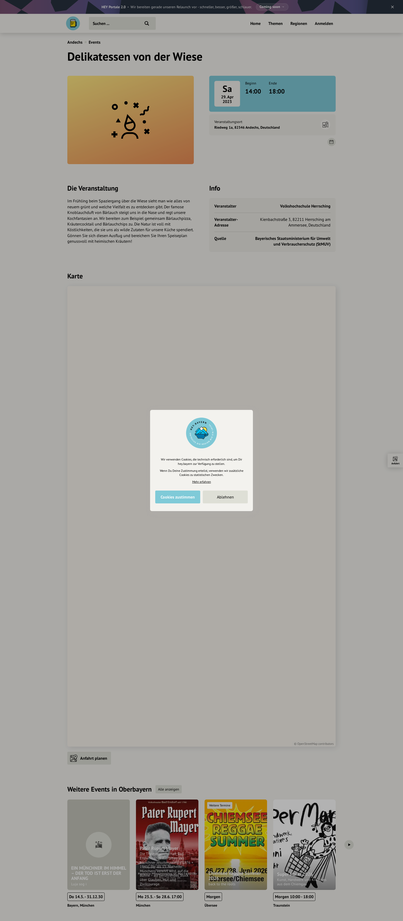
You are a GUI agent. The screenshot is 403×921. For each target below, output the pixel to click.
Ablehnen (225, 497)
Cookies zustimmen (178, 497)
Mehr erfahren (201, 482)
